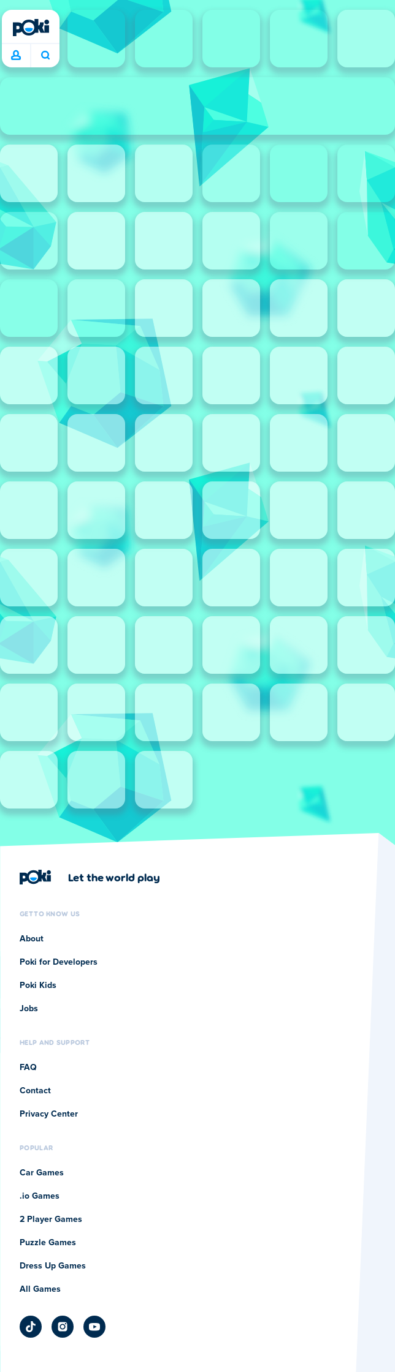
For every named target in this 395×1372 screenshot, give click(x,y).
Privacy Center (49, 1114)
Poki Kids (38, 985)
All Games (40, 1289)
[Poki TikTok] (31, 1327)
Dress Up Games (53, 1266)
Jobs (29, 1009)
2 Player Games (51, 1219)
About (32, 939)
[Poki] (30, 27)
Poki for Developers (59, 962)
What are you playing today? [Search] (45, 55)
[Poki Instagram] (63, 1327)
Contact (35, 1091)
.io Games (39, 1196)
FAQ (28, 1067)
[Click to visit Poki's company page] (90, 877)
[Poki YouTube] (94, 1327)
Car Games (42, 1173)
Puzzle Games (48, 1242)
